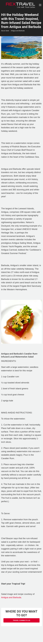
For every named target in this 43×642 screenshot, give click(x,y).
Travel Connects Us (21, 620)
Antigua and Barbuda (18, 31)
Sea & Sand (5, 31)
